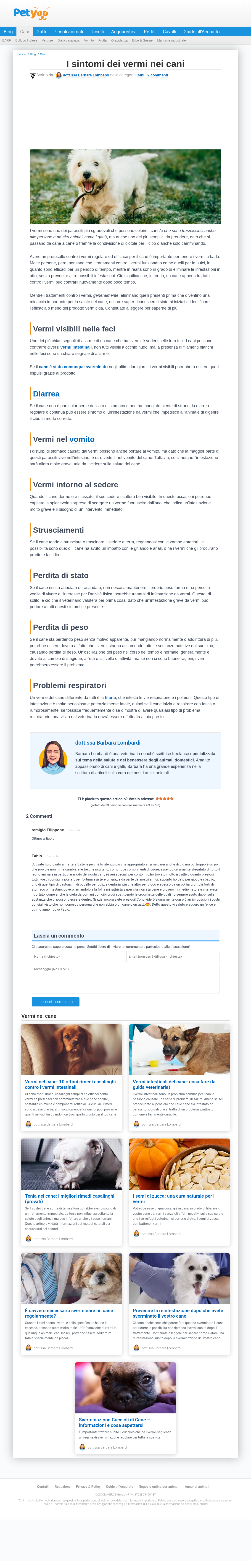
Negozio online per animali (159, 1528)
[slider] (164, 798)
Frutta (102, 40)
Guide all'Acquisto (202, 31)
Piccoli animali (68, 31)
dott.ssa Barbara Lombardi (86, 75)
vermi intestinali (76, 347)
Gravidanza (119, 40)
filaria (110, 697)
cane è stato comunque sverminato (73, 367)
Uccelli (97, 31)
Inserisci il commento (56, 1002)
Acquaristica (124, 31)
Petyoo (32, 14)
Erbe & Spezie (142, 40)
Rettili (150, 31)
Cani (24, 31)
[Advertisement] (125, 114)
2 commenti (157, 75)
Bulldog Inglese (26, 40)
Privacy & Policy (88, 1528)
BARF (6, 40)
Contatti (43, 1528)
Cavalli (169, 31)
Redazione (63, 1528)
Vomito (89, 40)
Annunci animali (197, 1528)
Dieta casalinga (68, 40)
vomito (82, 439)
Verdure (47, 40)
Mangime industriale (171, 40)
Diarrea (46, 393)
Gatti (41, 31)
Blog (8, 31)
